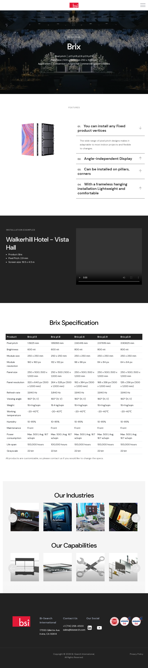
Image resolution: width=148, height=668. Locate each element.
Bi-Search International (83, 654)
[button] (136, 518)
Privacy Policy (136, 654)
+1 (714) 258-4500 (73, 626)
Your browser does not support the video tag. (109, 256)
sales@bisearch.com (74, 629)
